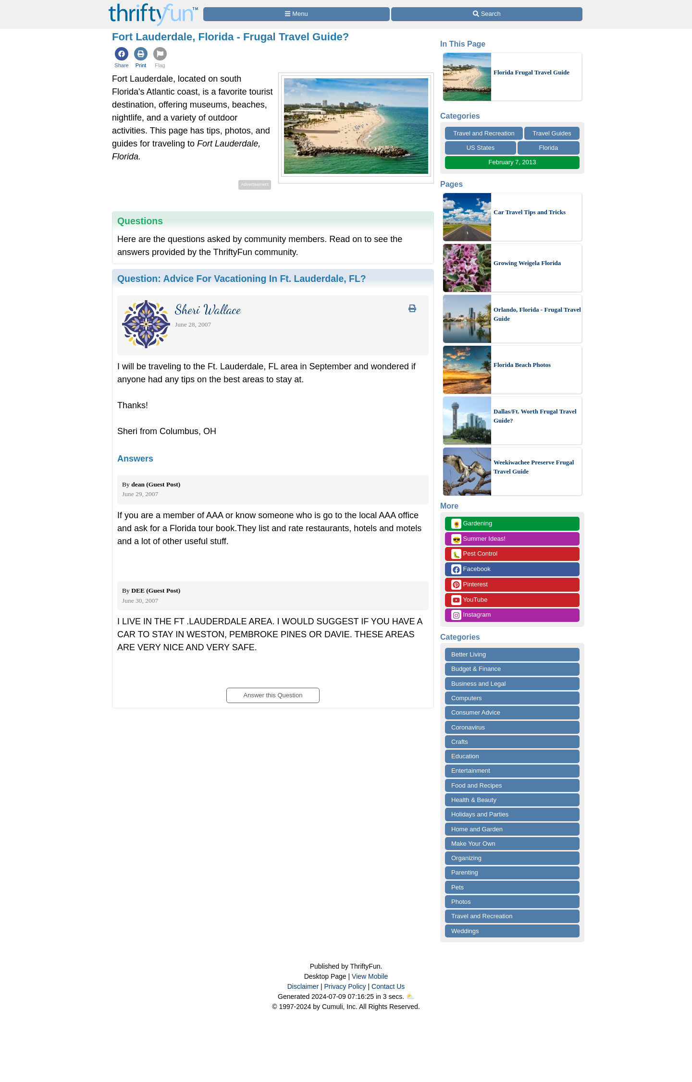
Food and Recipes (476, 785)
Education (465, 756)
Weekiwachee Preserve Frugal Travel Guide (534, 467)
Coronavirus (468, 727)
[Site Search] (486, 14)
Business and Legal (478, 683)
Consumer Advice (475, 712)
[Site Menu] (296, 14)
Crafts (459, 741)
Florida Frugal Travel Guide (531, 72)
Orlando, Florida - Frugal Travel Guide (537, 314)
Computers (466, 698)
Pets (457, 887)
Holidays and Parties (479, 814)
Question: (241, 278)
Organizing (466, 858)
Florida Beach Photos (522, 364)
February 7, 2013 (512, 162)
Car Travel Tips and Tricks (530, 212)
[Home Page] (153, 5)
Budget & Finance (476, 668)
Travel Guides (551, 133)
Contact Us (388, 986)
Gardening (471, 524)
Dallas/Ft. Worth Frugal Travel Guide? (535, 416)
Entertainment (470, 770)
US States (481, 147)
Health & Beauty (473, 799)
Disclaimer (303, 986)
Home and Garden (477, 829)
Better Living (468, 654)
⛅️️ (410, 996)
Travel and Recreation (483, 133)
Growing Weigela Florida (527, 263)
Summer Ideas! (478, 539)
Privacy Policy (345, 986)
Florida (548, 147)
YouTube (469, 600)
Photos (460, 901)
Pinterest (469, 585)
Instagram (471, 615)
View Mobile (370, 976)
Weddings (465, 931)
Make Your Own (473, 843)
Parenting (464, 872)
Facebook (471, 569)
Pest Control (474, 554)
